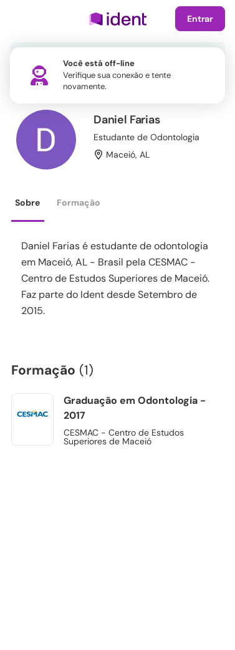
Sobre (27, 202)
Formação (78, 202)
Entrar (200, 18)
